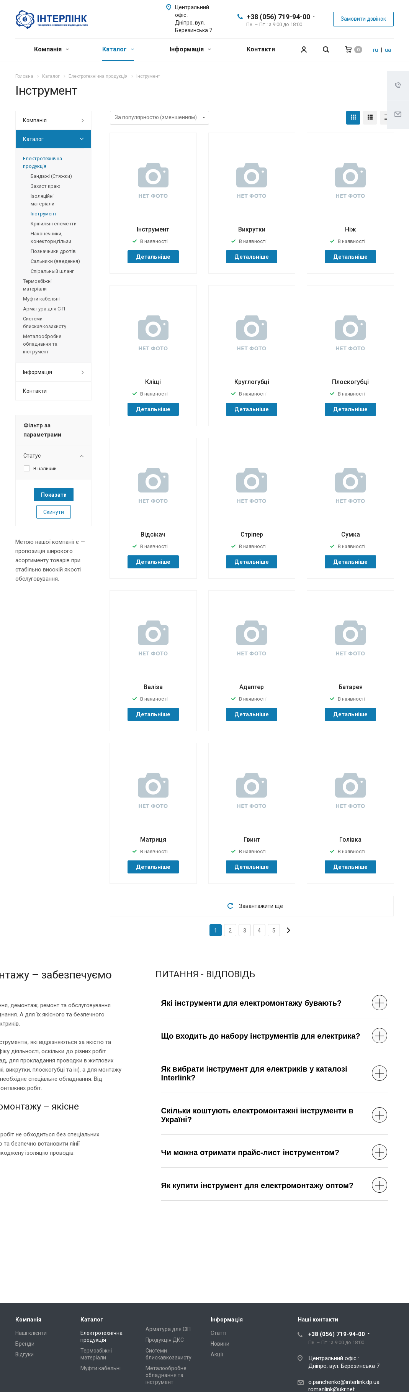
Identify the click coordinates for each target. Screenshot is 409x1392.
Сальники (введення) (55, 261)
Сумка (350, 534)
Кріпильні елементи (54, 224)
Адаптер (251, 687)
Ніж (350, 229)
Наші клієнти (31, 1333)
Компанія (51, 49)
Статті (218, 1333)
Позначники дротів (53, 251)
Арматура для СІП (44, 309)
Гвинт (252, 839)
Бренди (24, 1344)
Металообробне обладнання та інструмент (42, 344)
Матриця (153, 839)
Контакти (261, 49)
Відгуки (24, 1354)
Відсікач (153, 534)
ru (375, 49)
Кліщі (153, 382)
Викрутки (251, 229)
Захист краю (46, 186)
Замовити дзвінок (363, 19)
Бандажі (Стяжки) (51, 176)
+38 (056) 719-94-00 (278, 17)
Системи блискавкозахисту (44, 322)
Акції (217, 1354)
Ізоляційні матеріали (42, 200)
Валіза (153, 687)
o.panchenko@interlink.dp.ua (344, 1382)
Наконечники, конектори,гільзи (51, 237)
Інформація (190, 49)
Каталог (118, 49)
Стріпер (251, 534)
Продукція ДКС (165, 1340)
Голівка (350, 839)
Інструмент (153, 229)
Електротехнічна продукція (42, 162)
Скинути (53, 512)
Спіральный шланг (52, 271)
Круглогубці (251, 382)
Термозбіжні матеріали (37, 285)
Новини (220, 1344)
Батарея (351, 687)
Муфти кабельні (41, 299)
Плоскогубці (350, 382)
